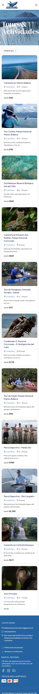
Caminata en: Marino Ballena (17, 83)
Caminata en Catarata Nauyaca (19, 545)
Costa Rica (10, 87)
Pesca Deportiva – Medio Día (17, 447)
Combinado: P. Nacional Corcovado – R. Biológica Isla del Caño (19, 344)
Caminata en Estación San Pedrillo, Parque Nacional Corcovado (16, 238)
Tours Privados (10, 593)
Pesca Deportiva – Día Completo (19, 496)
